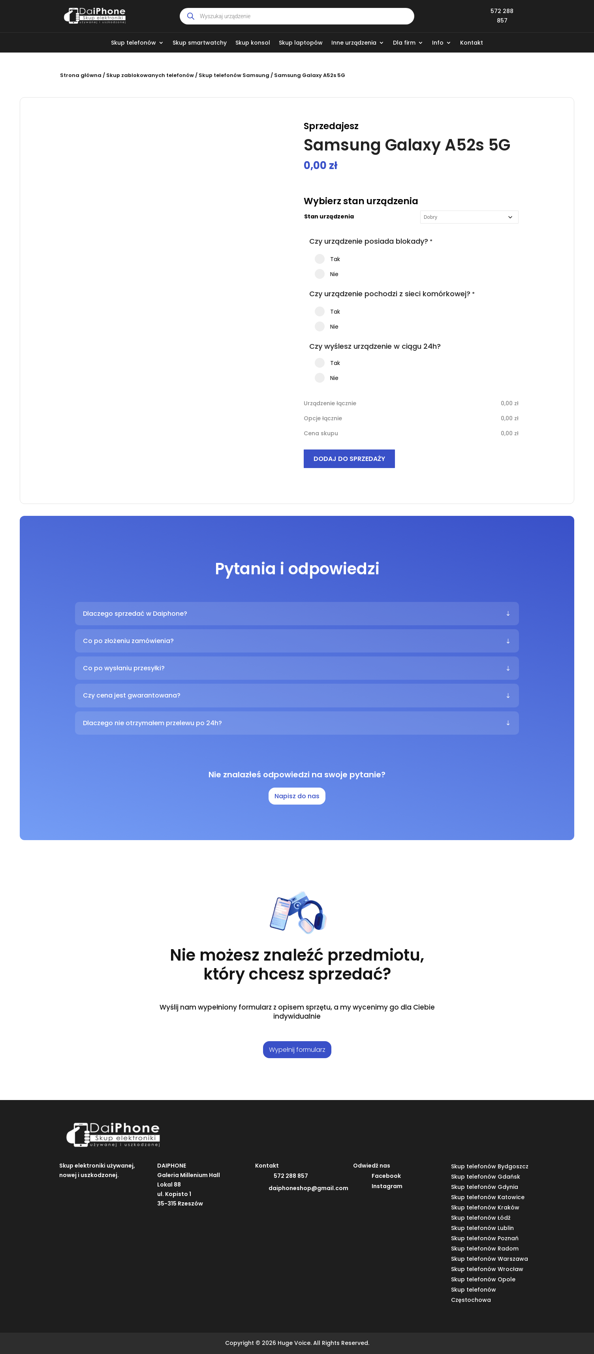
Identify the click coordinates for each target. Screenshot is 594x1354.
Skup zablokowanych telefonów (150, 75)
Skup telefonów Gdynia (484, 1187)
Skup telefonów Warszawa (489, 1259)
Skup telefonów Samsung (234, 75)
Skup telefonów (133, 43)
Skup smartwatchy (200, 43)
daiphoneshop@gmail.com (308, 1188)
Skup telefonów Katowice (487, 1197)
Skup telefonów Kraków (485, 1207)
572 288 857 (291, 1176)
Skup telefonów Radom (485, 1248)
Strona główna (81, 75)
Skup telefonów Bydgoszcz (489, 1166)
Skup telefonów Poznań (485, 1238)
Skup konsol (252, 43)
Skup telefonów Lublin (482, 1228)
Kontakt (471, 43)
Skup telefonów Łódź (481, 1218)
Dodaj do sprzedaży (349, 458)
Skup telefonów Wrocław (487, 1269)
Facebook (386, 1176)
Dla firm (404, 43)
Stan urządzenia (329, 216)
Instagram (387, 1186)
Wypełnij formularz (297, 1049)
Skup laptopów (301, 43)
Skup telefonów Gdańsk (485, 1177)
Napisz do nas (297, 796)
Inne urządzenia (353, 43)
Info (438, 43)
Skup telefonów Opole (483, 1279)
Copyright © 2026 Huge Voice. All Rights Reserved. (297, 1343)
